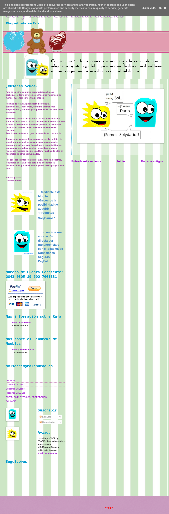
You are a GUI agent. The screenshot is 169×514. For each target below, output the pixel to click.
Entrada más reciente (86, 161)
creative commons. (47, 453)
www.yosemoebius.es (23, 349)
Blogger (109, 507)
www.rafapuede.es (21, 322)
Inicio (121, 161)
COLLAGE (11, 401)
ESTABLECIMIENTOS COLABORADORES (26, 397)
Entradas (45, 417)
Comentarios (47, 422)
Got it (162, 8)
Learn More (149, 8)
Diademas (10, 380)
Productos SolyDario (15, 393)
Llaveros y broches (14, 384)
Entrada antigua (152, 161)
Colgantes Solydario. (15, 389)
